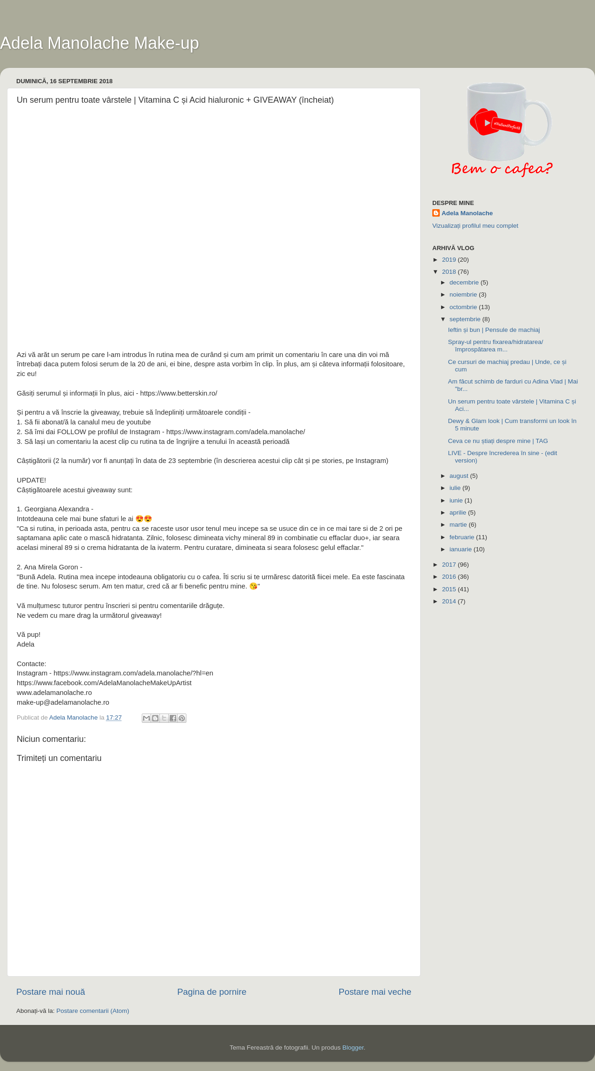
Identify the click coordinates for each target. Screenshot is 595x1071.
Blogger (353, 1047)
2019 (450, 259)
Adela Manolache (467, 213)
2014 (450, 601)
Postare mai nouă (50, 992)
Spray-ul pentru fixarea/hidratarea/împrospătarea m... (495, 345)
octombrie (464, 307)
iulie (456, 487)
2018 (450, 271)
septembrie (466, 319)
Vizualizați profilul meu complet (475, 225)
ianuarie (462, 549)
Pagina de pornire (211, 992)
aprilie (459, 512)
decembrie (465, 282)
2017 (450, 564)
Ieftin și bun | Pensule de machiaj (494, 329)
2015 (450, 589)
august (460, 475)
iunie (457, 500)
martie (459, 524)
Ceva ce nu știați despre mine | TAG (498, 440)
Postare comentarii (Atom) (92, 1010)
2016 (450, 576)
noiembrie (464, 294)
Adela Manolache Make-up (99, 43)
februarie (463, 537)
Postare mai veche (375, 992)
